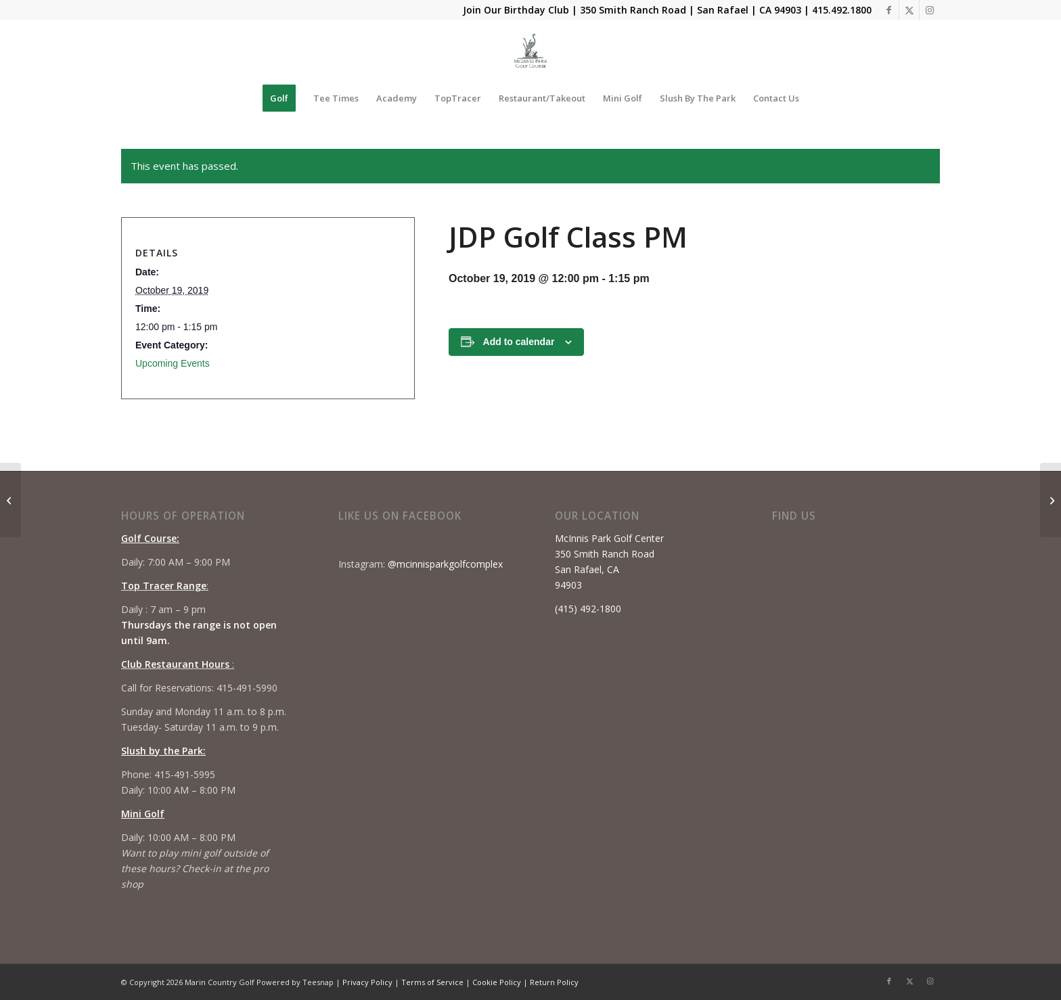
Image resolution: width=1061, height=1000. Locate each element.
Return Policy (554, 982)
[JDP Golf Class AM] (10, 500)
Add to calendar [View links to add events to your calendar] (519, 341)
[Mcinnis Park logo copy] (531, 50)
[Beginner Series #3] (1050, 500)
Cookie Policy (496, 982)
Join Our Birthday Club (516, 9)
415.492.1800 (842, 9)
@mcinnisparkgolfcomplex (445, 564)
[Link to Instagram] (930, 10)
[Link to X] (909, 10)
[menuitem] (279, 98)
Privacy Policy (367, 982)
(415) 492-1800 (588, 608)
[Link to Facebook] (889, 10)
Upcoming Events (172, 363)
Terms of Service (432, 982)
